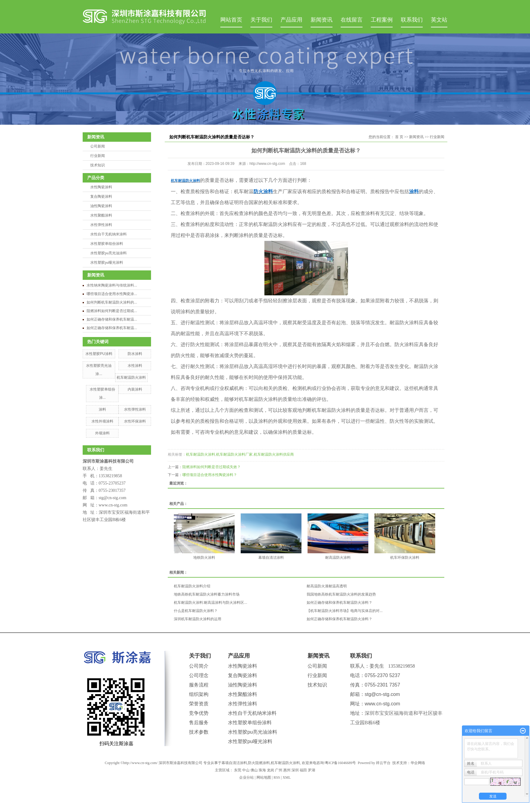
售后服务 (198, 722)
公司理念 (198, 675)
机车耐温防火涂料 (131, 377)
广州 (278, 770)
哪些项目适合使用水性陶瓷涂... (112, 294)
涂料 (102, 409)
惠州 (287, 770)
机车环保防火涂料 (404, 557)
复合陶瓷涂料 (101, 196)
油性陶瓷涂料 (101, 206)
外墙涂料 (102, 433)
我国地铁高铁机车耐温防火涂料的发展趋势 (341, 594)
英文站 (439, 20)
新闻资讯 (321, 20)
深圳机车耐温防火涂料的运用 (197, 619)
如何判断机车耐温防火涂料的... (112, 302)
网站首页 (231, 20)
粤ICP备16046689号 (340, 763)
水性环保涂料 (135, 421)
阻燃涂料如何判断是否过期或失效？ (211, 467)
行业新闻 (97, 156)
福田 (303, 770)
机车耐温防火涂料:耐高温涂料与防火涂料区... (210, 602)
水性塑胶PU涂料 (98, 354)
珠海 (262, 770)
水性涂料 (135, 365)
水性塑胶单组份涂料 (106, 244)
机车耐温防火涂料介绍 (192, 586)
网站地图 (263, 777)
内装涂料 (135, 389)
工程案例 (382, 20)
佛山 (254, 770)
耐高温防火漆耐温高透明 (327, 586)
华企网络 (418, 763)
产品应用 (291, 20)
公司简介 (198, 666)
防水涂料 (135, 354)
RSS (277, 777)
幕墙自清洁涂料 (271, 557)
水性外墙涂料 (102, 421)
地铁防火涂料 (204, 557)
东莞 (237, 770)
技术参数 (198, 732)
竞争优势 (198, 713)
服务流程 (198, 684)
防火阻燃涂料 (259, 763)
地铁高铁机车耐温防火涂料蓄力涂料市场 (206, 594)
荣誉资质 (198, 703)
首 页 (399, 137)
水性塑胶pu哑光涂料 (106, 262)
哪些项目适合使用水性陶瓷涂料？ (209, 475)
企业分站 (246, 777)
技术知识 (97, 165)
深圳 (295, 770)
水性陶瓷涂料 (101, 187)
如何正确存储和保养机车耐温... (112, 319)
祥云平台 (383, 763)
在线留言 (352, 20)
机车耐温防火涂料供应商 (274, 454)
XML (287, 777)
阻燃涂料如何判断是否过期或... (112, 311)
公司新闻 (97, 146)
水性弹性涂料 (101, 225)
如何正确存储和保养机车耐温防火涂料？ (339, 602)
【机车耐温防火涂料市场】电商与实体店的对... (345, 611)
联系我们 (412, 20)
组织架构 (198, 694)
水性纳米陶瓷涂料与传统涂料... (112, 285)
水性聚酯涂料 (101, 215)
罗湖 (311, 770)
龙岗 (270, 770)
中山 (246, 770)
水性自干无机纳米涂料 (108, 234)
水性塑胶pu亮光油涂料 (108, 253)
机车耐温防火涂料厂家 (234, 454)
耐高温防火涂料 (338, 557)
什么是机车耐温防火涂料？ (196, 611)
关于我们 (261, 20)
